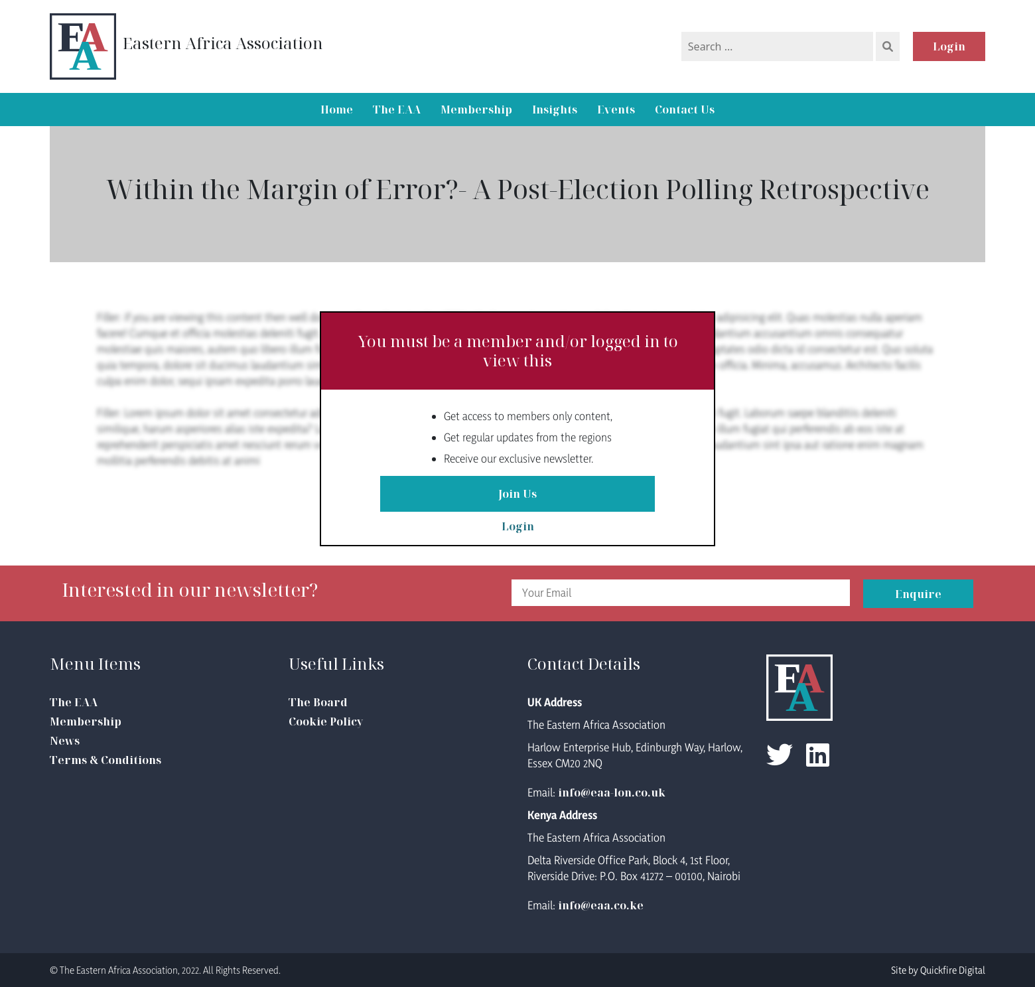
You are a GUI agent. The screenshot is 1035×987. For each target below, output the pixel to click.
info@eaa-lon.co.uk (611, 792)
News (65, 740)
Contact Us (685, 109)
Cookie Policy (326, 721)
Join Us (517, 494)
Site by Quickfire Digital (938, 970)
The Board (318, 702)
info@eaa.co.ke (601, 905)
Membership (476, 109)
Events (616, 109)
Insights (554, 109)
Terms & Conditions (105, 760)
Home (336, 109)
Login (949, 46)
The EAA (397, 109)
